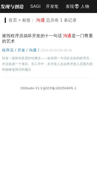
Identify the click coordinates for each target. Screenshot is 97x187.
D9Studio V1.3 (31, 88)
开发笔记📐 (52, 8)
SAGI (35, 6)
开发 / (23, 50)
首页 (13, 20)
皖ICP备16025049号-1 (59, 88)
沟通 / (35, 50)
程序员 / (10, 50)
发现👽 (73, 6)
